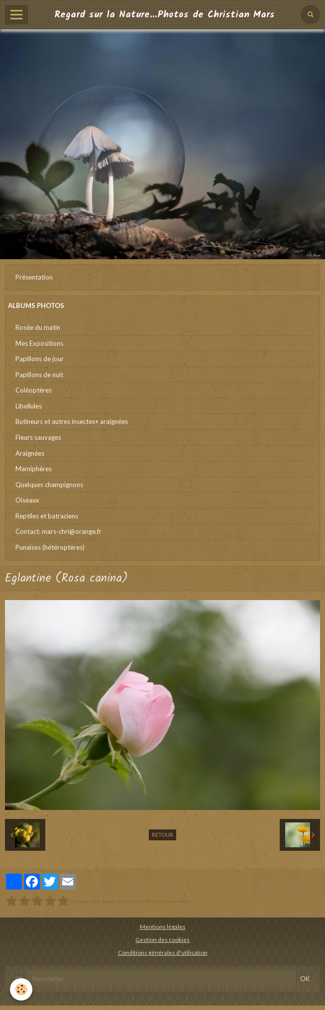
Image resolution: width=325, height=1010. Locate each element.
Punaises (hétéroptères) (50, 547)
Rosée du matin (37, 327)
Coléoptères (33, 390)
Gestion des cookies (162, 939)
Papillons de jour (39, 359)
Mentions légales (163, 926)
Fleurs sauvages (38, 437)
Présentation (34, 277)
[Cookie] (21, 989)
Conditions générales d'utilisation (163, 952)
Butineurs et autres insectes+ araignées (71, 421)
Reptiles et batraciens (46, 516)
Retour (162, 834)
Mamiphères (33, 469)
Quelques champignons (49, 485)
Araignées (29, 453)
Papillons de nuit (39, 375)
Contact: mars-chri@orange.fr (58, 531)
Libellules (28, 406)
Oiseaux (27, 500)
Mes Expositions (39, 343)
